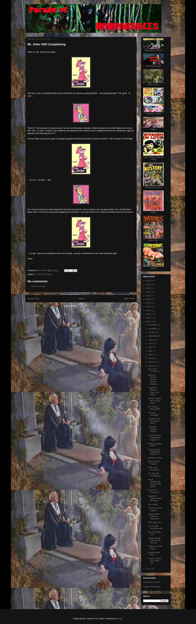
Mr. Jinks (38, 274)
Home (81, 298)
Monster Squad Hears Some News (154, 400)
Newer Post (33, 298)
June (150, 347)
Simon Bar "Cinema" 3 (154, 370)
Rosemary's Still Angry (155, 547)
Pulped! (153, 268)
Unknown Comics (153, 114)
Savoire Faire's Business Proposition (154, 516)
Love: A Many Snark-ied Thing (153, 158)
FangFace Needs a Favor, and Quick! (153, 391)
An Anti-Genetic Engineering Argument (154, 437)
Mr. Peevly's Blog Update (154, 408)
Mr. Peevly (47, 274)
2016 (148, 307)
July (150, 343)
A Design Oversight (153, 414)
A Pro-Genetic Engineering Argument (154, 451)
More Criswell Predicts (154, 462)
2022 (148, 284)
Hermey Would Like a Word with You (154, 540)
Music (153, 212)
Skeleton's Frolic (155, 458)
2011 (148, 569)
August (151, 340)
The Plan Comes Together (155, 509)
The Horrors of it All (151, 582)
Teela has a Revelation (153, 468)
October (152, 332)
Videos (153, 129)
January (152, 366)
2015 (148, 310)
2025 (148, 281)
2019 (148, 296)
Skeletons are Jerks (153, 187)
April (150, 355)
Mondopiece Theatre (153, 50)
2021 (148, 288)
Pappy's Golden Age (151, 586)
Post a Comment (38, 286)
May (150, 351)
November (153, 329)
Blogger (119, 618)
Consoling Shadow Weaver (152, 429)
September (153, 336)
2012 (148, 322)
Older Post (129, 298)
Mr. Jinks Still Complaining (154, 474)
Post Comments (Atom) (87, 306)
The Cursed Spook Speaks (155, 527)
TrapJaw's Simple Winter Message (155, 498)
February (152, 362)
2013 (148, 318)
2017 (148, 303)
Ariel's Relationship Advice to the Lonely (154, 482)
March (151, 358)
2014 (148, 314)
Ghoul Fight (153, 504)
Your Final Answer (153, 66)
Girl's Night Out (154, 522)
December (153, 325)
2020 (148, 292)
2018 (148, 299)
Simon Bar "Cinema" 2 (154, 491)
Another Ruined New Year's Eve (154, 560)
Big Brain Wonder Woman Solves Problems (153, 379)
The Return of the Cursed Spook (154, 421)
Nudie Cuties (153, 84)
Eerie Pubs (153, 240)
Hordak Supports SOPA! (155, 444)
